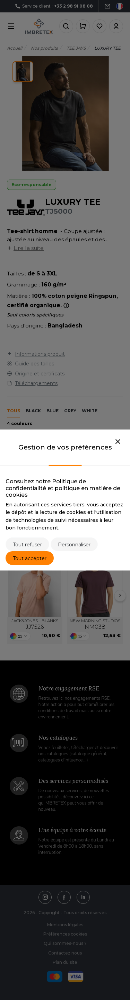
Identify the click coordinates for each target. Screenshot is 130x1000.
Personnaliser (74, 545)
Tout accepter (29, 558)
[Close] (118, 442)
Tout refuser (27, 545)
